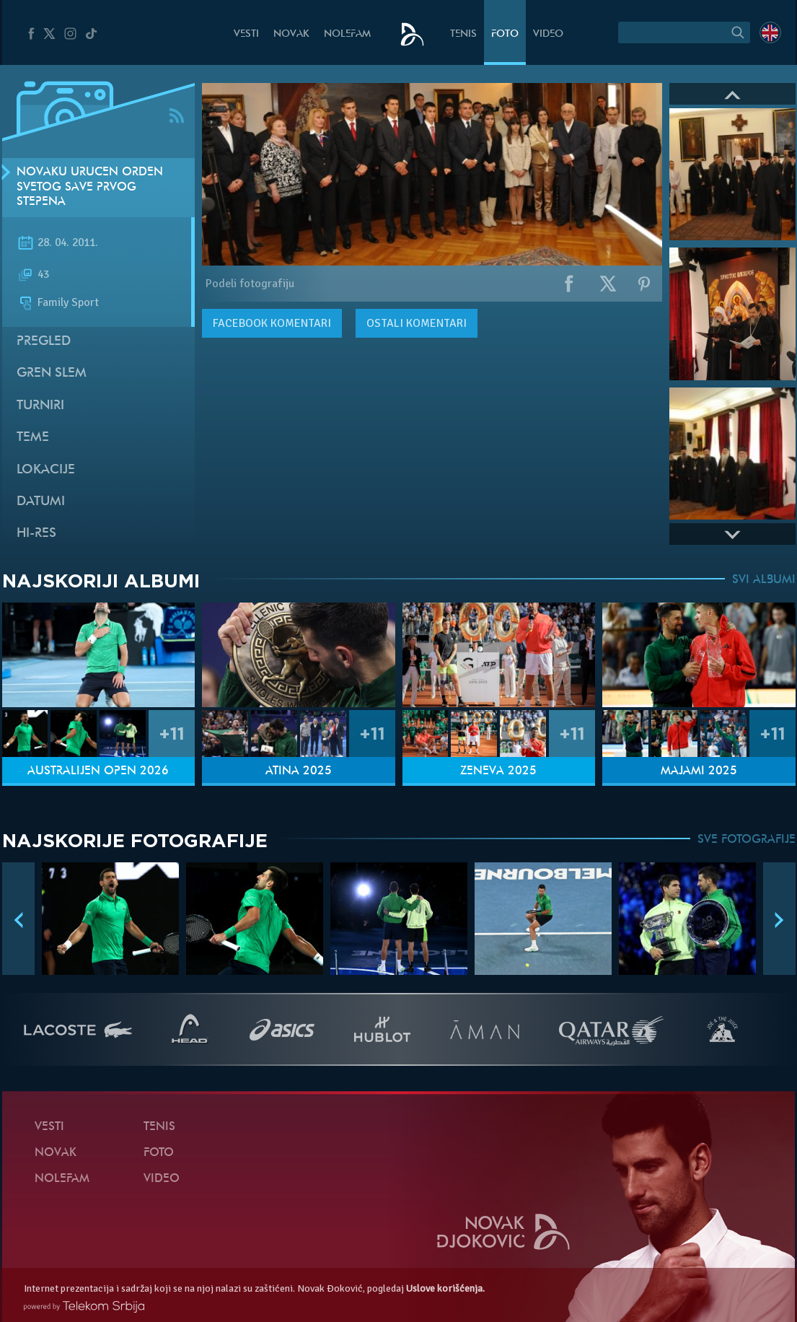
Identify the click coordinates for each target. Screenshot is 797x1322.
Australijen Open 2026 (98, 771)
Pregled (44, 342)
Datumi (41, 502)
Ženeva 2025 (498, 771)
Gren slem (52, 373)
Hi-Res (36, 533)
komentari (272, 323)
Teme (33, 438)
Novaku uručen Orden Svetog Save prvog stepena (90, 188)
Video (548, 34)
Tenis (463, 34)
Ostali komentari (416, 323)
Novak (291, 34)
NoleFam (347, 34)
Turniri (40, 406)
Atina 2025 (298, 771)
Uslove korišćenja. (445, 1288)
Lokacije (46, 470)
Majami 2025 (699, 771)
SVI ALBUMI (764, 580)
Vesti (246, 34)
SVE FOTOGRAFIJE (746, 840)
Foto (505, 34)
